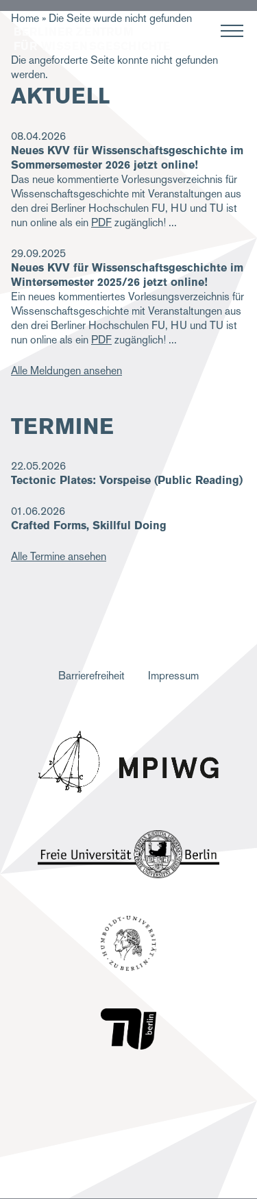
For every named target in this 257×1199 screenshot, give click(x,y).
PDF (101, 222)
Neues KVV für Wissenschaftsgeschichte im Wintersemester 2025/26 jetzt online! (127, 275)
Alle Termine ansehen (58, 556)
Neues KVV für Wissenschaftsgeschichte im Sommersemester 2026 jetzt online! (127, 157)
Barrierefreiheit (91, 675)
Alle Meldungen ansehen (66, 370)
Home (25, 18)
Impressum (173, 675)
